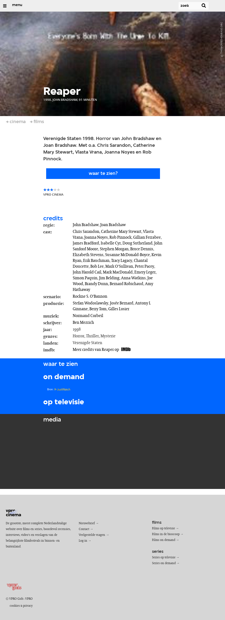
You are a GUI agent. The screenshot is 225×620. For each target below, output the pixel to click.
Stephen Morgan (114, 249)
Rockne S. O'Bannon (90, 296)
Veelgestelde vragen (92, 535)
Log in (83, 541)
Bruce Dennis (141, 249)
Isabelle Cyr (111, 243)
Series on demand (164, 563)
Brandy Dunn (96, 284)
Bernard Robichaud (126, 284)
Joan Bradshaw (113, 225)
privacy (28, 606)
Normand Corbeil (88, 315)
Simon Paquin (85, 278)
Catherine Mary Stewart (121, 231)
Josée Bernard (121, 303)
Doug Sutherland (137, 243)
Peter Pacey (144, 266)
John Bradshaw (86, 225)
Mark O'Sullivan (119, 266)
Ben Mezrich (83, 322)
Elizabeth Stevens (88, 255)
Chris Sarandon (86, 231)
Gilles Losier (118, 309)
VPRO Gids (16, 599)
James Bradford (86, 243)
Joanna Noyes (96, 237)
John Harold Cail (87, 272)
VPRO (29, 599)
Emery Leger (145, 272)
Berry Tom (98, 309)
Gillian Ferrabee (147, 237)
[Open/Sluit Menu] (5, 6)
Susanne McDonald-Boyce (127, 255)
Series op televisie (163, 557)
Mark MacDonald (118, 272)
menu (17, 5)
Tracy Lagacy (121, 260)
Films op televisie (163, 528)
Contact (84, 529)
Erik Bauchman (96, 260)
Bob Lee (97, 266)
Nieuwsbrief (87, 523)
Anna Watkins (133, 278)
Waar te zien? (103, 173)
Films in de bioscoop (166, 534)
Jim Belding (109, 278)
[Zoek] (184, 6)
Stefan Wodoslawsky (90, 303)
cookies (15, 606)
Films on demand (163, 540)
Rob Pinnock (120, 237)
